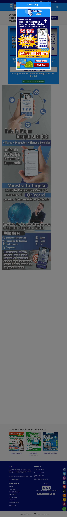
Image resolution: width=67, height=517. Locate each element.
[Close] (49, 5)
